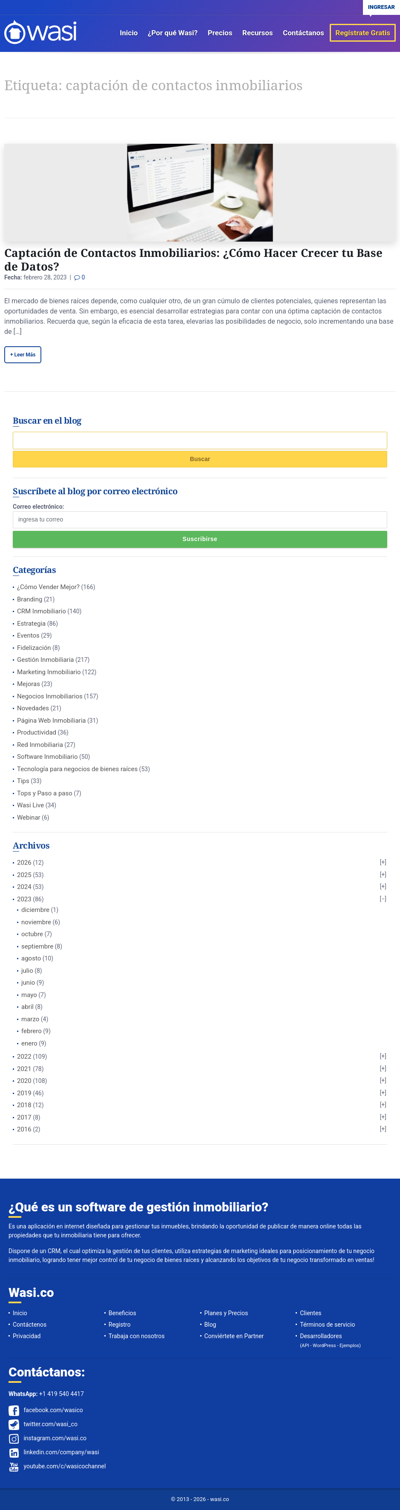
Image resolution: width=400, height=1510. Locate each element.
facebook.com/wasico (53, 1410)
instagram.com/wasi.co (54, 1438)
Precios (219, 32)
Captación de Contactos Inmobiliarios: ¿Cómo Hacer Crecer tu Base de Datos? (193, 259)
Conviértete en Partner (234, 1336)
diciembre (35, 910)
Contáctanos (303, 32)
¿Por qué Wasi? (173, 32)
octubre (32, 934)
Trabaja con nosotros (137, 1336)
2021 (24, 1069)
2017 (24, 1117)
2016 (24, 1129)
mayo (29, 995)
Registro (120, 1324)
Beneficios (122, 1313)
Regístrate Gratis (362, 32)
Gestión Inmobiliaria (45, 660)
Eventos (28, 635)
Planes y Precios (226, 1313)
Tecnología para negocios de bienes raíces (77, 769)
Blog (210, 1324)
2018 (24, 1105)
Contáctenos (29, 1324)
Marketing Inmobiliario (49, 672)
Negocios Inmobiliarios (50, 696)
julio (27, 970)
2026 (24, 862)
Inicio (129, 32)
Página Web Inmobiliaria (51, 720)
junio (28, 982)
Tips (23, 781)
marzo (30, 1019)
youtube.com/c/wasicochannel (64, 1466)
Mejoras (28, 684)
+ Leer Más (22, 355)
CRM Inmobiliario (41, 611)
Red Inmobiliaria (40, 745)
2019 (24, 1093)
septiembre (37, 946)
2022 (24, 1056)
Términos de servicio (327, 1324)
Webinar (28, 817)
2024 (24, 887)
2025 (24, 875)
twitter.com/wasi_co (50, 1424)
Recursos (257, 32)
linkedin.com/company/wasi (61, 1452)
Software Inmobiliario (47, 757)
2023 (24, 899)
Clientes (310, 1313)
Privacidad (26, 1336)
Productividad (36, 732)
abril (27, 1007)
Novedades (33, 708)
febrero (31, 1031)
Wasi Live (30, 805)
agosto (31, 958)
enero (29, 1043)
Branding (29, 599)
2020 (24, 1081)
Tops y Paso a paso (44, 793)
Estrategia (31, 623)
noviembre (36, 922)
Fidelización (34, 648)
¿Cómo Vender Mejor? (48, 587)
